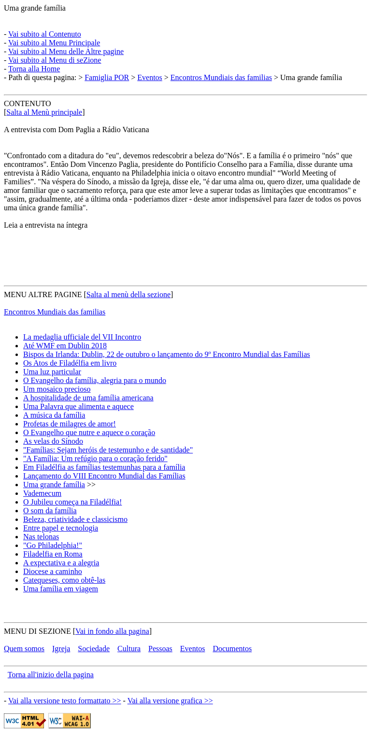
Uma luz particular (52, 372)
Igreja (61, 648)
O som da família (50, 510)
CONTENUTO (27, 103)
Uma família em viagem (60, 589)
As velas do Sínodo (53, 441)
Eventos (149, 77)
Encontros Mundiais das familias (221, 77)
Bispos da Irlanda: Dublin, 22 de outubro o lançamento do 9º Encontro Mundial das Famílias (166, 354)
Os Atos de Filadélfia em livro (69, 363)
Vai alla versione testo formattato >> (64, 701)
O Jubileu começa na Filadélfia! (72, 502)
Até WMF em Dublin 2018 (65, 346)
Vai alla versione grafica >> (170, 701)
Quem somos (24, 648)
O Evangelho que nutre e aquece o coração (89, 432)
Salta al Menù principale (44, 112)
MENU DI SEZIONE (37, 631)
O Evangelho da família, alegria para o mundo (94, 380)
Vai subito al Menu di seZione (54, 60)
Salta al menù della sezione (128, 294)
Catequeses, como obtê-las (64, 580)
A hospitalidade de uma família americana (88, 398)
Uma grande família (35, 8)
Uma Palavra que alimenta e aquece (78, 406)
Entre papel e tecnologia (60, 528)
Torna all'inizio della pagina (51, 674)
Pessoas (160, 648)
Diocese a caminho (52, 571)
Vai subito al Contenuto (44, 34)
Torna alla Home (34, 69)
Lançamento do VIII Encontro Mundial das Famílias (104, 476)
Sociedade (94, 648)
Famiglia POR (107, 77)
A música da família (54, 415)
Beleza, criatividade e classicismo (75, 519)
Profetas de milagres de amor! (69, 424)
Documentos (232, 648)
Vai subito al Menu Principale (54, 43)
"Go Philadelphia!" (52, 545)
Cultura (129, 648)
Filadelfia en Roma (53, 554)
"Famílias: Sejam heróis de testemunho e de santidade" (108, 450)
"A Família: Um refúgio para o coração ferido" (95, 458)
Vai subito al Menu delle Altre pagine (66, 51)
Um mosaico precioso (57, 389)
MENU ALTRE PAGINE (43, 294)
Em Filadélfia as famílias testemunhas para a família (104, 467)
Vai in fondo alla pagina (112, 631)
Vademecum (42, 493)
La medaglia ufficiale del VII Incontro (82, 337)
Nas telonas (41, 537)
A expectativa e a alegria (61, 563)
